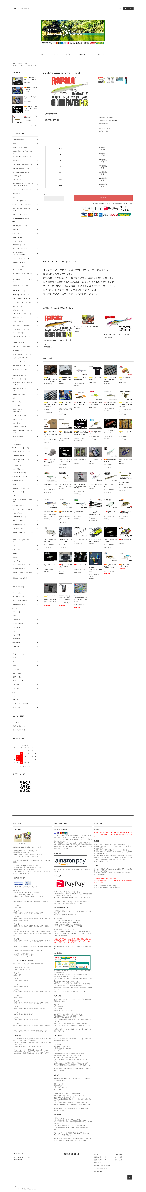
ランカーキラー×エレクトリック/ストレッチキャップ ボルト (50, 461)
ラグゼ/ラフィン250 (50, 511)
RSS (95, 1171)
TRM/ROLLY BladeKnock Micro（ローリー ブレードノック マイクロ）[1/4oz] (80, 598)
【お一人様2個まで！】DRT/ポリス (125, 565)
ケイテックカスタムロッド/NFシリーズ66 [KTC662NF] (50, 404)
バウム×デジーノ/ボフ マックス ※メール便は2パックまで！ (125, 404)
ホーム (43, 54)
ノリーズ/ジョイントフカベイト (110, 431)
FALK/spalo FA (49, 596)
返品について (111, 203)
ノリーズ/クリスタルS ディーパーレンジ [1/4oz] (31, 107)
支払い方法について (100, 1157)
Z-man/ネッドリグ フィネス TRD (30, 116)
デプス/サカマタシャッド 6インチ (125, 483)
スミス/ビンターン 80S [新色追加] (80, 378)
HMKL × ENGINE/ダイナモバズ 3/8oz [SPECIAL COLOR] (80, 486)
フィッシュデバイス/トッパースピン (125, 432)
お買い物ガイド (85, 54)
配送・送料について (100, 1160)
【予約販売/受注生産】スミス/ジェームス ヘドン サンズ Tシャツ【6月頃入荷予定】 (50, 434)
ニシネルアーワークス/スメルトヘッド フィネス (65, 485)
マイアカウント (119, 1154)
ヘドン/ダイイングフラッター (80, 511)
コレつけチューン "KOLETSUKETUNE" (80, 565)
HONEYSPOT (18, 1160)
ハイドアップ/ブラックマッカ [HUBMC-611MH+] (110, 379)
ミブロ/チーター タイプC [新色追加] (125, 511)
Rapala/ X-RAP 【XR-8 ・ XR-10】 (117, 334)
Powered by (24, 1188)
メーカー (55, 54)
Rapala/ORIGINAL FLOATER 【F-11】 (58, 340)
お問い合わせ (101, 54)
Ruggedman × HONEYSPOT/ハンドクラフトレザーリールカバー (50, 379)
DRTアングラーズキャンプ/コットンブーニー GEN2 (65, 566)
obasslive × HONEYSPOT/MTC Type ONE (95, 569)
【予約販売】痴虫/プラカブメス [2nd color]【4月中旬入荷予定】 (110, 566)
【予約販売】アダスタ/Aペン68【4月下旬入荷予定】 (65, 433)
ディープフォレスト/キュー (80, 460)
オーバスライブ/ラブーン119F (125, 460)
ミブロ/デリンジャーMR (125, 540)
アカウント (117, 8)
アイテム (128, 8)
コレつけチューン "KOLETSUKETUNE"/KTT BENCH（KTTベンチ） (80, 433)
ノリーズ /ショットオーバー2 (50, 564)
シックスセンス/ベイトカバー (110, 511)
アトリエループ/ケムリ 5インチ (30, 97)
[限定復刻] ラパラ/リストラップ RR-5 (95, 403)
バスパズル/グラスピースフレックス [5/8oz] (95, 540)
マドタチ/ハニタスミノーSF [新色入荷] (110, 403)
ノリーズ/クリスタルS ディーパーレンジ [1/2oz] (65, 460)
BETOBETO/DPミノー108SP (110, 460)
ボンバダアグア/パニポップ (125, 378)
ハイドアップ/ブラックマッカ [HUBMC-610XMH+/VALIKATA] (95, 512)
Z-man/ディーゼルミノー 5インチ (30, 88)
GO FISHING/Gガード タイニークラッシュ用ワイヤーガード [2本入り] (65, 597)
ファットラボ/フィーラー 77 (80, 540)
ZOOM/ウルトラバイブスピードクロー (80, 403)
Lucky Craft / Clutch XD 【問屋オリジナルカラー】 (88, 328)
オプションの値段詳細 (99, 203)
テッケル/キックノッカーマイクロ (50, 485)
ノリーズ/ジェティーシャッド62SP (110, 540)
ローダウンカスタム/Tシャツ (95, 378)
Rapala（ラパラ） (23, 63)
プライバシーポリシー (100, 1168)
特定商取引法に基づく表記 (124, 203)
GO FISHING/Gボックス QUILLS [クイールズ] (30, 78)
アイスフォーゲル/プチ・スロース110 (50, 540)
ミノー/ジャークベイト (33, 65)
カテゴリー (69, 54)
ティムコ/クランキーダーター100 (95, 432)
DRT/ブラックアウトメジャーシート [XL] (65, 540)
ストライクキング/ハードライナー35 (95, 485)
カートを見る (118, 1157)
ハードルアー (22, 65)
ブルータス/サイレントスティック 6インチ (110, 485)
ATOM (100, 1171)
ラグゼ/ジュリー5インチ (65, 511)
